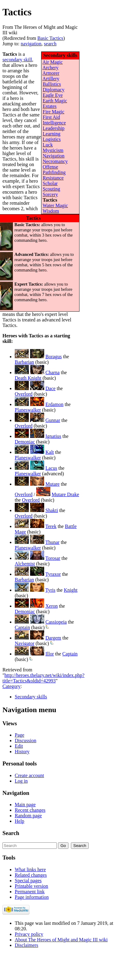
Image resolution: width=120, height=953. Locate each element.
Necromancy (55, 161)
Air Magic (52, 62)
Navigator (24, 643)
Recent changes (30, 810)
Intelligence (54, 122)
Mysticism (53, 150)
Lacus (51, 468)
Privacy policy (29, 934)
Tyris (50, 590)
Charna (52, 372)
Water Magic (55, 205)
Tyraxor (53, 574)
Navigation (53, 155)
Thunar (52, 542)
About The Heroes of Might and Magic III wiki (61, 939)
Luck (48, 144)
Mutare (52, 484)
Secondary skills (31, 696)
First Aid (51, 117)
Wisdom (51, 211)
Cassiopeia (56, 622)
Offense (50, 166)
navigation (31, 43)
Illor (49, 653)
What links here (30, 869)
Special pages (28, 880)
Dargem (53, 637)
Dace (50, 388)
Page (19, 735)
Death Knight (28, 378)
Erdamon (54, 404)
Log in (21, 781)
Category (11, 686)
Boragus (53, 356)
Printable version (31, 886)
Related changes (31, 875)
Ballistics (52, 84)
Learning (51, 133)
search (50, 43)
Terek (50, 526)
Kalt (49, 452)
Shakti (51, 510)
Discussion (25, 740)
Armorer (50, 73)
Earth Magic (55, 100)
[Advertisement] (101, 98)
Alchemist (25, 563)
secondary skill (17, 59)
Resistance (53, 177)
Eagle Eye (53, 95)
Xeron (51, 606)
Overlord (24, 394)
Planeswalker (28, 409)
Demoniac (25, 441)
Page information (32, 897)
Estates (49, 106)
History (22, 751)
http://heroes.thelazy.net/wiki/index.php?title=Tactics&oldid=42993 (43, 678)
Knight (70, 590)
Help (19, 821)
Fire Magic (53, 111)
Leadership (53, 128)
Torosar (52, 558)
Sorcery (50, 194)
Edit (19, 746)
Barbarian (24, 362)
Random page (28, 815)
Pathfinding (54, 172)
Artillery (50, 78)
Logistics (52, 139)
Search (10, 833)
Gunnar (52, 420)
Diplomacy (53, 89)
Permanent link (30, 891)
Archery (50, 67)
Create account (29, 775)
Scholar (50, 183)
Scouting (51, 189)
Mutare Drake (65, 494)
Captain (22, 627)
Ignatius (53, 436)
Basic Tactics (50, 38)
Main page (25, 804)
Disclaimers (26, 945)
